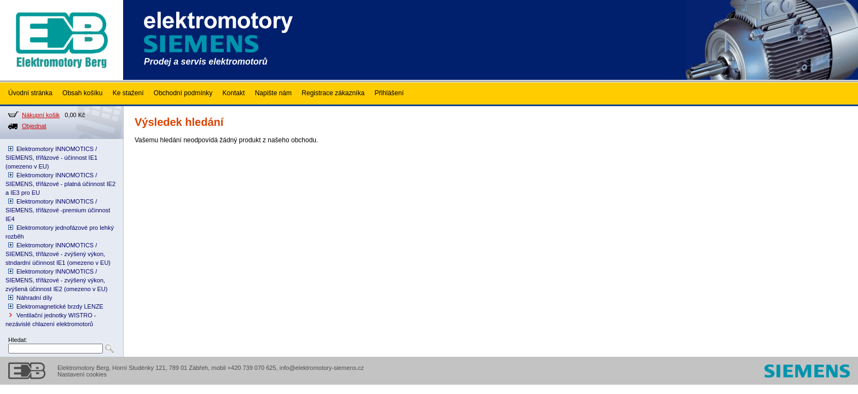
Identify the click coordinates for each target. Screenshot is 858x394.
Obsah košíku (82, 93)
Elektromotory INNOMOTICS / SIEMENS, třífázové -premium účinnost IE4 (57, 210)
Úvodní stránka (30, 93)
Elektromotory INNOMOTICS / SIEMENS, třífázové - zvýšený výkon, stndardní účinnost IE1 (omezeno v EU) (58, 254)
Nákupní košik (41, 115)
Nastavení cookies (82, 374)
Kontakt (234, 93)
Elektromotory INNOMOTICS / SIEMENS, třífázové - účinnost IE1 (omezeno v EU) (51, 158)
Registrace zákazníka (333, 93)
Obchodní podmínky (183, 93)
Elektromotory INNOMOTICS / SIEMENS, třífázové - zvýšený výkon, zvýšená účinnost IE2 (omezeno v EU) (56, 280)
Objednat (34, 126)
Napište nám (273, 93)
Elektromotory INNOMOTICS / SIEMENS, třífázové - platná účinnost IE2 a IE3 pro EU (60, 184)
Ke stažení (128, 93)
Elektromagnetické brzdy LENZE (59, 306)
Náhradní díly (34, 297)
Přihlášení (388, 93)
